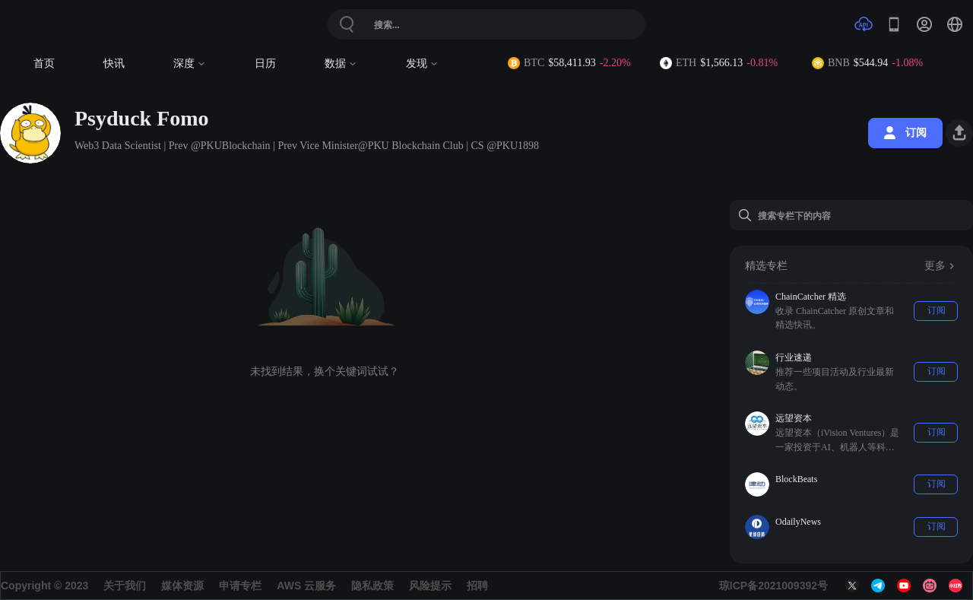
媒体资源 (182, 585)
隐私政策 (372, 585)
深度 (189, 63)
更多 (941, 266)
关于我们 (124, 585)
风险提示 (430, 585)
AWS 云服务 (306, 585)
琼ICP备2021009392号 (773, 585)
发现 (422, 63)
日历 (265, 63)
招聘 (477, 585)
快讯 (114, 63)
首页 (44, 63)
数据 (341, 63)
